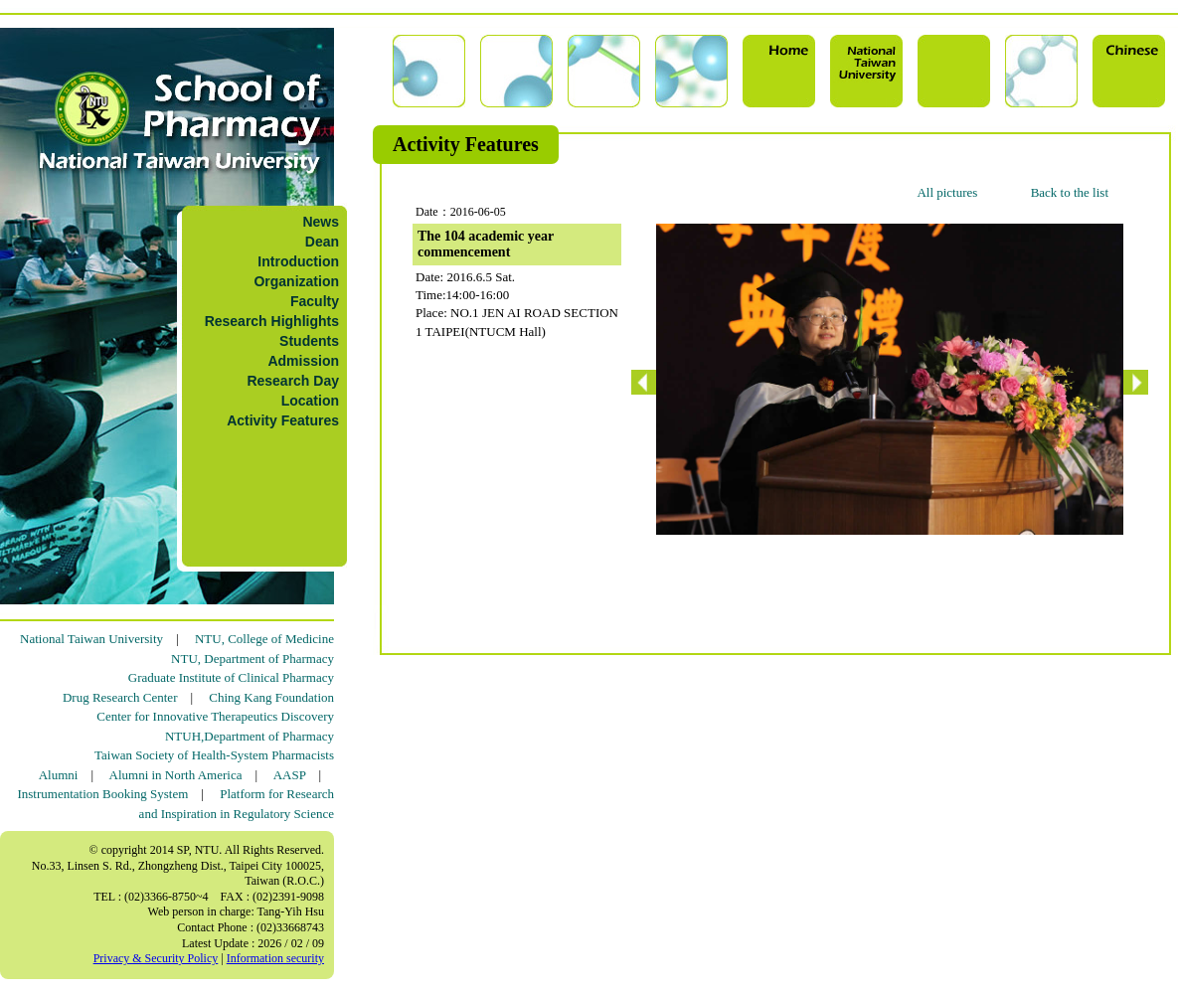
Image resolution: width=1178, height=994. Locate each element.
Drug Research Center (120, 697)
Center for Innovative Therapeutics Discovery (215, 716)
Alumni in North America (176, 774)
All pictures (947, 192)
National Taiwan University (91, 638)
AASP (289, 774)
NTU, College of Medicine (264, 638)
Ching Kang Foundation (271, 697)
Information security (275, 958)
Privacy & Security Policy (156, 958)
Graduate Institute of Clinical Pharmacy (231, 677)
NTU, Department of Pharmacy (252, 658)
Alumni (59, 774)
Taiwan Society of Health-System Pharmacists (214, 754)
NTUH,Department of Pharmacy (249, 736)
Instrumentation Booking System (102, 793)
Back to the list (1069, 192)
